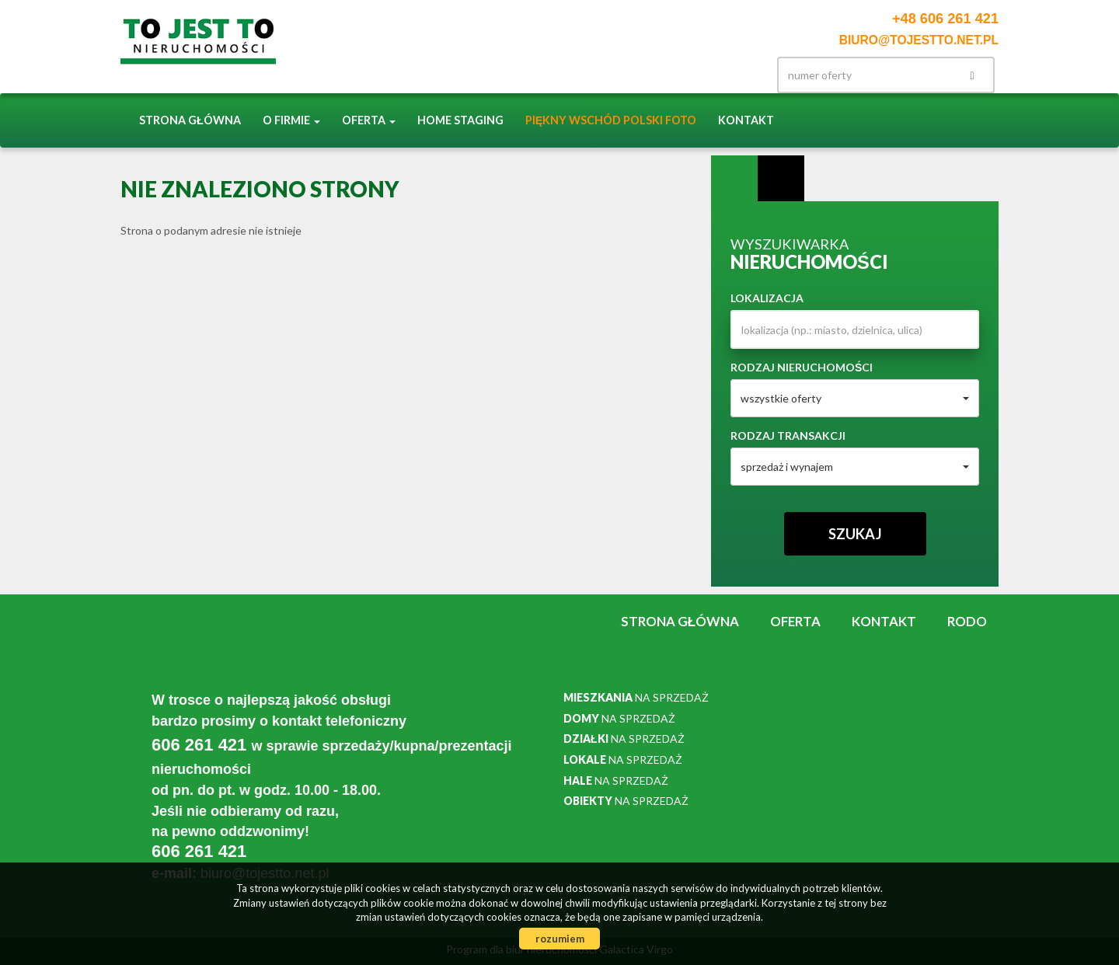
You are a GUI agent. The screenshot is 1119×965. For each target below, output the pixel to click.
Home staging (460, 120)
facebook (737, 75)
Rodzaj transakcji (787, 435)
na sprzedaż (636, 697)
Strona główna (190, 120)
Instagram (704, 75)
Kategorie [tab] (781, 178)
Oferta (795, 621)
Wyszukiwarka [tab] (734, 178)
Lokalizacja (767, 298)
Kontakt (746, 120)
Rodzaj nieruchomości (801, 367)
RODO (967, 621)
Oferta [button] (369, 120)
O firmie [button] (291, 120)
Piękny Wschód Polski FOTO (611, 120)
